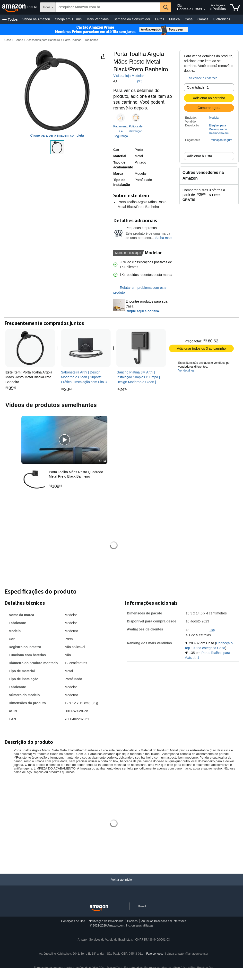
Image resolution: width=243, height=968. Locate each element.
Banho (19, 40)
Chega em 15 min (68, 19)
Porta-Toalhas (72, 40)
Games (203, 19)
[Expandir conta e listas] (204, 9)
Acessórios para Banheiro (43, 40)
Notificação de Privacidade (106, 921)
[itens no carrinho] (235, 7)
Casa (189, 19)
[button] (10, 19)
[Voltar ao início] (121, 884)
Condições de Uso (73, 921)
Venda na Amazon (36, 19)
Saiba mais (163, 238)
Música (174, 19)
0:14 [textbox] (102, 461)
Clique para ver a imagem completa (57, 135)
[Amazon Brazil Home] (99, 908)
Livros (159, 19)
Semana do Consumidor (131, 19)
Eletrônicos (221, 19)
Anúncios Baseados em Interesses (163, 921)
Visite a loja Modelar (128, 76)
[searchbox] (108, 7)
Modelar (214, 117)
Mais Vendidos (98, 19)
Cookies (132, 921)
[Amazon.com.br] (19, 7)
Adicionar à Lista (199, 156)
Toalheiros (91, 40)
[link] (86, 348)
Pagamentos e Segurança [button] (120, 131)
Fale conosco (154, 953)
